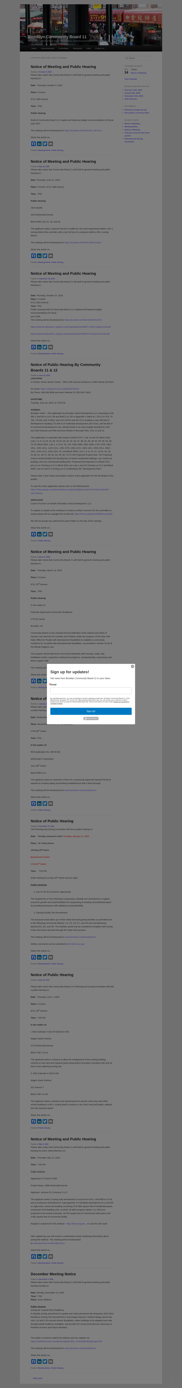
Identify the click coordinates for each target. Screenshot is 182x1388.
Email (53, 684)
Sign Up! (91, 711)
